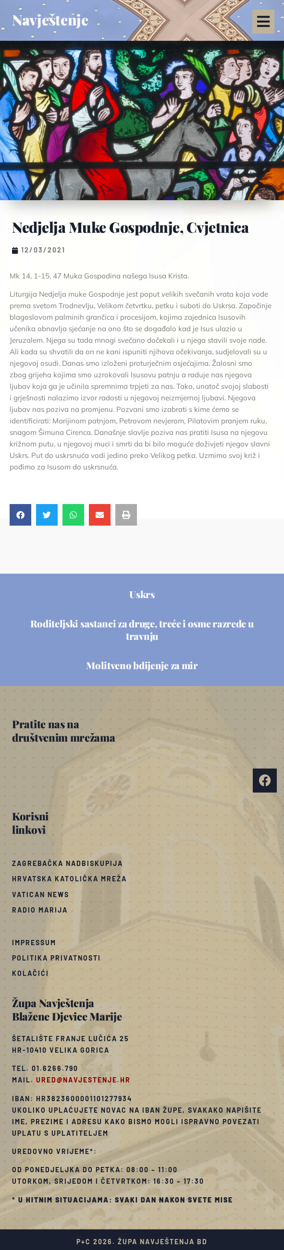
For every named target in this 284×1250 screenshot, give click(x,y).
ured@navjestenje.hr (83, 1080)
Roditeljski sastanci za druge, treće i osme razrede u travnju (141, 629)
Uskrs (142, 594)
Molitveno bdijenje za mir (142, 665)
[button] (263, 22)
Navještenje (50, 19)
